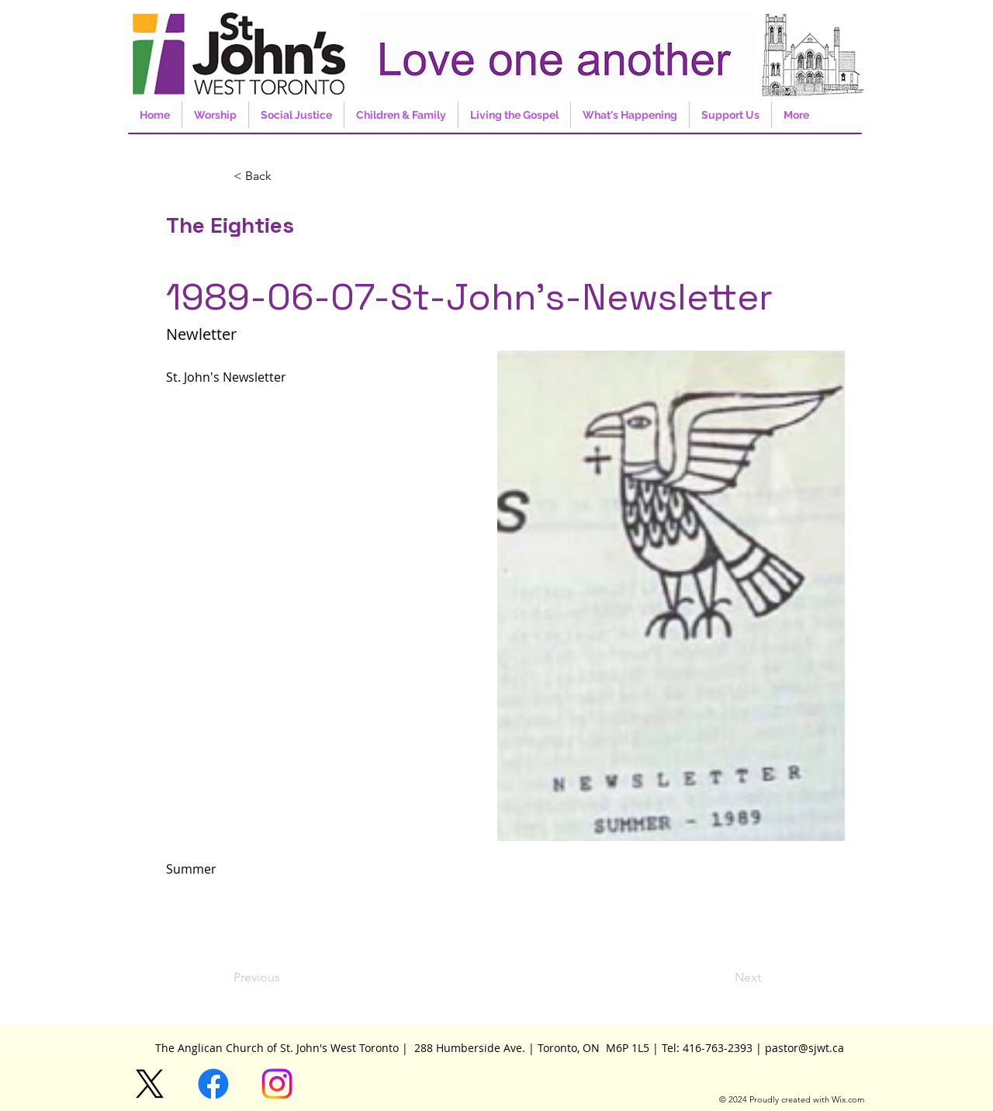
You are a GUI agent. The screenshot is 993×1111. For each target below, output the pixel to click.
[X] (150, 1084)
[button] (285, 176)
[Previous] (285, 977)
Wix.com (848, 1099)
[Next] (722, 977)
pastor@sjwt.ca (804, 1047)
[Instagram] (277, 1084)
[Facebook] (213, 1084)
